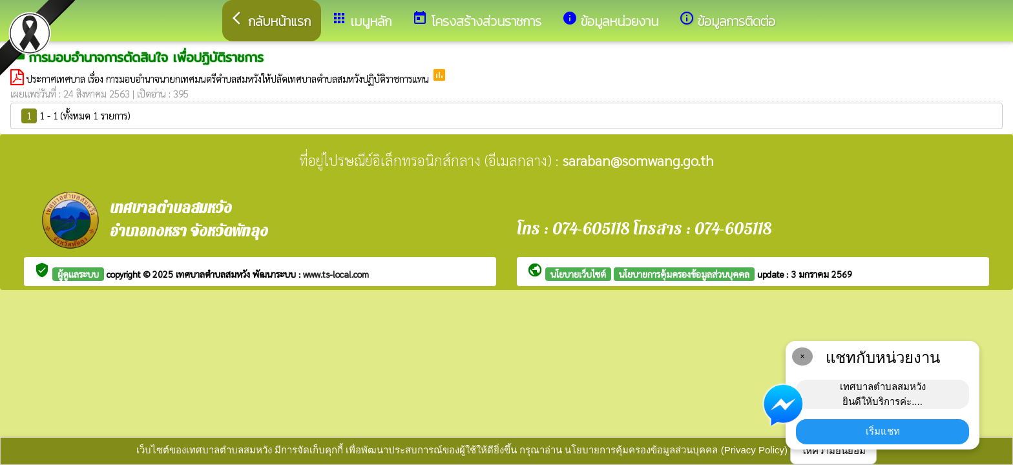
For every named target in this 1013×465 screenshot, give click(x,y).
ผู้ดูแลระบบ (78, 274)
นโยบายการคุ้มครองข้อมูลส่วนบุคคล (684, 274)
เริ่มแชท (883, 431)
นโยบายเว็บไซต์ (578, 274)
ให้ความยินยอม (833, 450)
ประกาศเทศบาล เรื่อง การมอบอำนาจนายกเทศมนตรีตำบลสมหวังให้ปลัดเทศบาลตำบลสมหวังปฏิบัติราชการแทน (229, 78)
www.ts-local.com (336, 274)
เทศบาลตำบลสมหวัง (214, 274)
